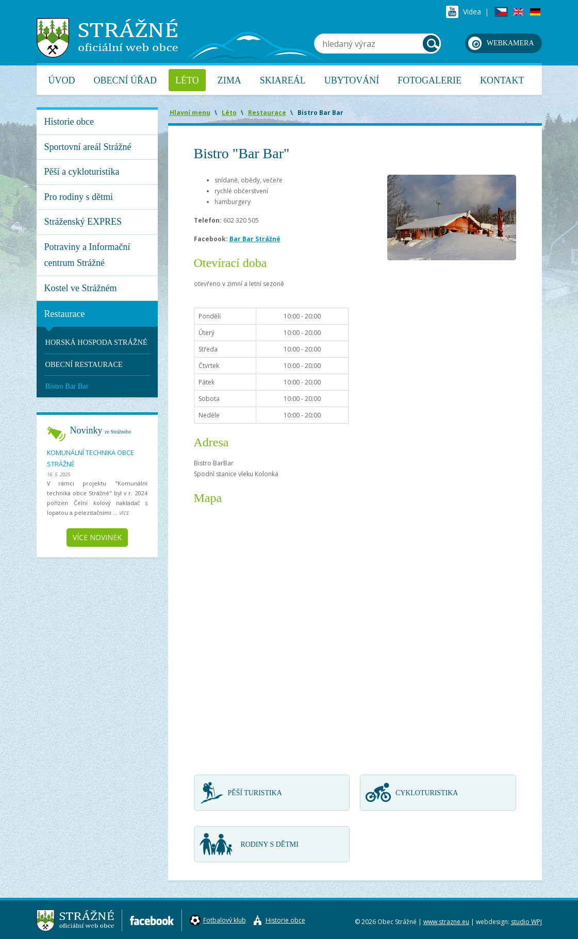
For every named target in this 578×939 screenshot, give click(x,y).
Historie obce (69, 121)
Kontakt (502, 80)
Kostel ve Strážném (80, 288)
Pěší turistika (255, 793)
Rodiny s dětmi (270, 844)
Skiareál (283, 80)
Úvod (61, 80)
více (124, 513)
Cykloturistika (426, 793)
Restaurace (64, 314)
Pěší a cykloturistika (82, 171)
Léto (187, 80)
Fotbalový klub (224, 920)
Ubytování (351, 80)
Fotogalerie (429, 80)
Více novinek (97, 537)
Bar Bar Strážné (254, 238)
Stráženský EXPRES (83, 221)
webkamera (510, 43)
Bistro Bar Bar (67, 386)
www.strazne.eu (446, 921)
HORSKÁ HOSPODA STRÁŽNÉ (96, 342)
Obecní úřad (125, 80)
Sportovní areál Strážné (87, 147)
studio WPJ (526, 921)
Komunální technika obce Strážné (90, 458)
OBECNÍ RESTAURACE (84, 364)
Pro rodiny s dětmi (78, 197)
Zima (229, 80)
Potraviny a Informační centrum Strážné (87, 255)
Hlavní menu (190, 112)
